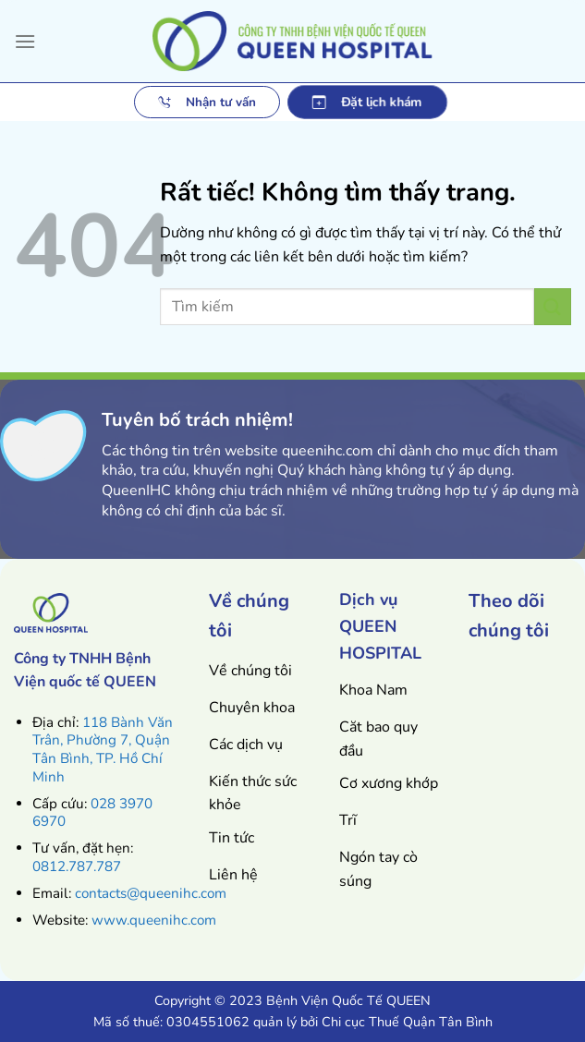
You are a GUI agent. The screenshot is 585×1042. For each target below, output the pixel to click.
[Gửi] (552, 306)
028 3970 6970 (92, 812)
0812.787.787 (76, 866)
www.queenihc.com (153, 920)
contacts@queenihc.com (150, 893)
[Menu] (25, 41)
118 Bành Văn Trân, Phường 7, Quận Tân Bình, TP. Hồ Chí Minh (102, 749)
